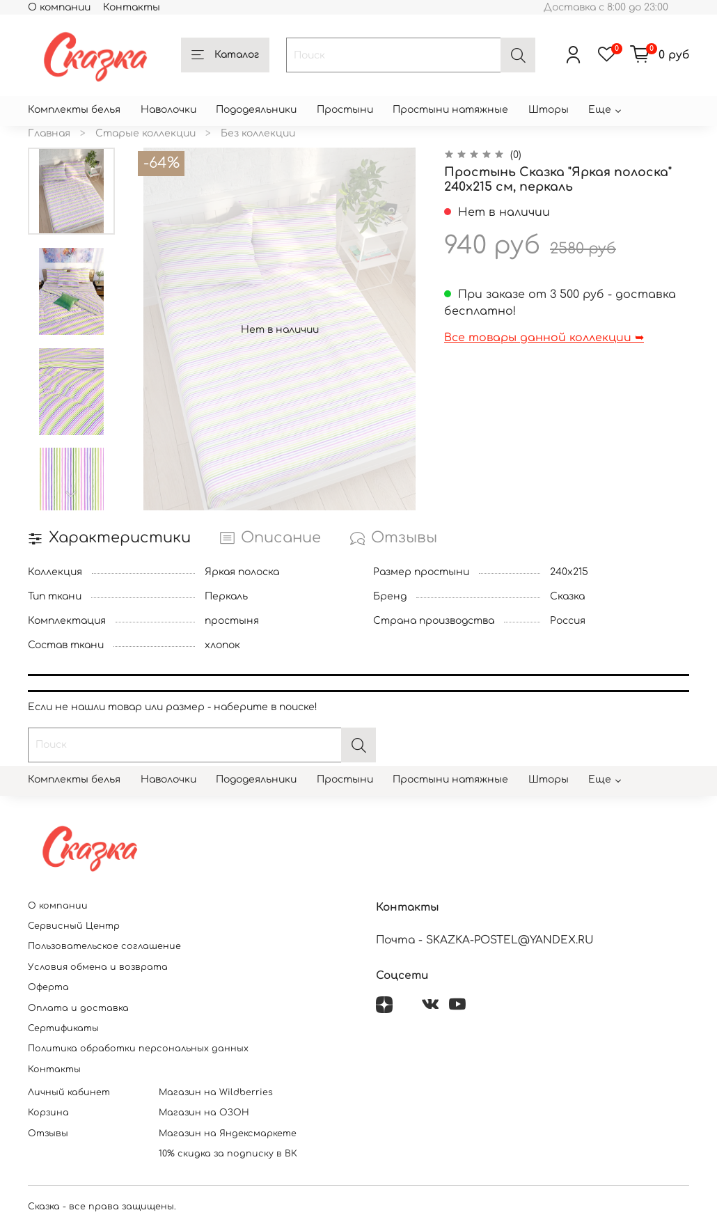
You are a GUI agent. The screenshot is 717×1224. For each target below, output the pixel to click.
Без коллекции (258, 133)
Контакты (131, 7)
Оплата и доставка (78, 1008)
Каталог (225, 55)
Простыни (345, 109)
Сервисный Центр (74, 926)
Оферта (48, 987)
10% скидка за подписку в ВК (228, 1154)
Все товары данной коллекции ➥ (544, 337)
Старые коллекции (145, 133)
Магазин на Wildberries (216, 1092)
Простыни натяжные (450, 109)
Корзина (48, 1112)
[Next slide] (71, 494)
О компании (59, 7)
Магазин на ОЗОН (204, 1112)
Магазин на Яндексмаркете (228, 1133)
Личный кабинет (69, 1092)
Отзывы (48, 1133)
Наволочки (168, 109)
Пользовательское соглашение (104, 946)
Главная (49, 133)
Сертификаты (63, 1028)
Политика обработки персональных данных (138, 1048)
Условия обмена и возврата (98, 967)
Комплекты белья (74, 109)
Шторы (548, 109)
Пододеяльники (256, 109)
